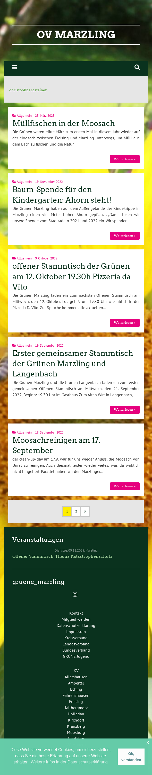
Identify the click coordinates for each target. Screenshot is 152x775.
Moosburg (76, 732)
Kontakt (76, 613)
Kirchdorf (76, 720)
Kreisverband (76, 637)
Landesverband (76, 643)
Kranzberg (76, 726)
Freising (76, 701)
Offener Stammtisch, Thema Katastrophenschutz (62, 556)
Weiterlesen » (125, 159)
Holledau (76, 713)
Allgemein (24, 115)
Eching (76, 689)
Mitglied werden (76, 619)
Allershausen (76, 676)
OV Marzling (76, 35)
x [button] (147, 742)
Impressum (76, 631)
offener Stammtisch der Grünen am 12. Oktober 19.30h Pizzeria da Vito (71, 277)
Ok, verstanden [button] (131, 757)
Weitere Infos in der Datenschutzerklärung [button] (69, 762)
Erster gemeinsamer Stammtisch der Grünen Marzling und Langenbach (72, 364)
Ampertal (76, 683)
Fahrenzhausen (76, 695)
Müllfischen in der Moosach (63, 123)
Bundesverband (76, 650)
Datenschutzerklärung (76, 625)
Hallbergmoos (76, 707)
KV (76, 670)
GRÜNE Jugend (76, 656)
